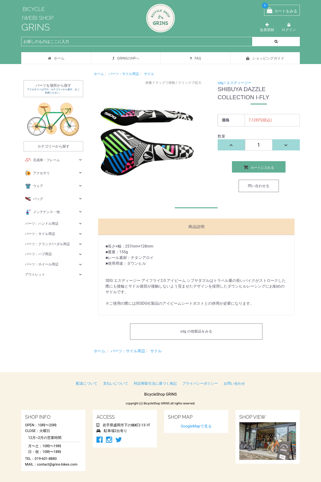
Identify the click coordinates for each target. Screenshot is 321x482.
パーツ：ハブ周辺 (53, 254)
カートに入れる (258, 167)
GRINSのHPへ (125, 58)
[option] (147, 140)
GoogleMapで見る (196, 426)
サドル (149, 74)
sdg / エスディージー (234, 83)
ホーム (56, 58)
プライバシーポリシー (200, 383)
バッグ (53, 199)
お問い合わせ (234, 383)
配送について (86, 383)
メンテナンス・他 (53, 212)
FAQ (195, 58)
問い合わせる (258, 186)
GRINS (35, 27)
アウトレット (53, 274)
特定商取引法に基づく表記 (155, 383)
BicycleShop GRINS (160, 394)
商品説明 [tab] (196, 226)
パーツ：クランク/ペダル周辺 (53, 244)
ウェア (53, 186)
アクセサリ (53, 173)
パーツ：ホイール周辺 (53, 264)
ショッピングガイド (265, 58)
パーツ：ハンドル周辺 (53, 223)
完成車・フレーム (53, 160)
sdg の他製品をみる (196, 331)
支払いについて (115, 383)
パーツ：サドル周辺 (53, 234)
